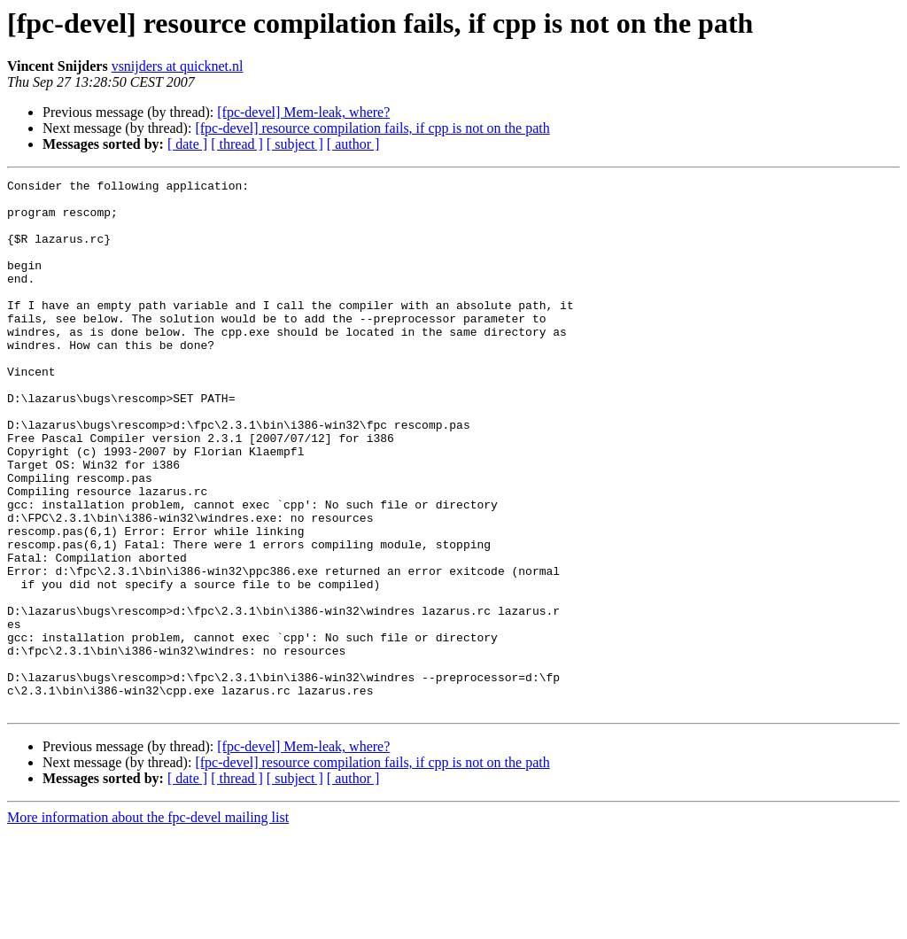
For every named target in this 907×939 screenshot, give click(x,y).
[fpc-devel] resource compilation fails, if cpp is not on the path (372, 128)
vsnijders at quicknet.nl (178, 66)
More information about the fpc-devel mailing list (148, 923)
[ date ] (187, 143)
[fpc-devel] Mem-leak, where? (303, 112)
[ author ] (353, 143)
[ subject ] (295, 143)
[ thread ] (237, 143)
